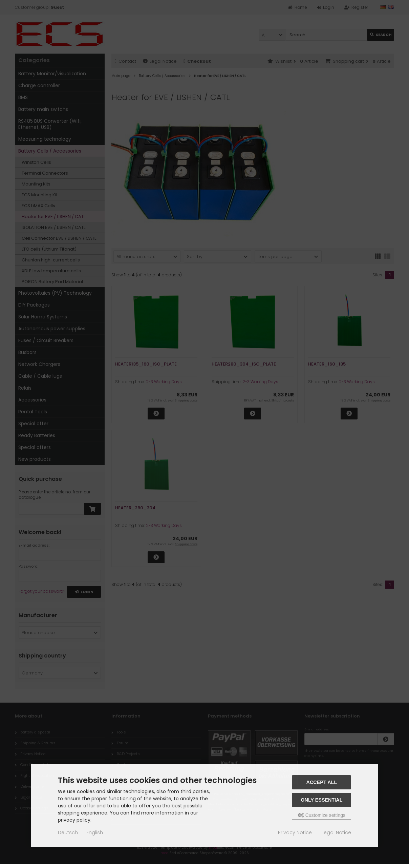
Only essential (321, 800)
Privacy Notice (295, 832)
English (94, 832)
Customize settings (321, 815)
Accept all (321, 782)
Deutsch (68, 832)
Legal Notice (336, 832)
